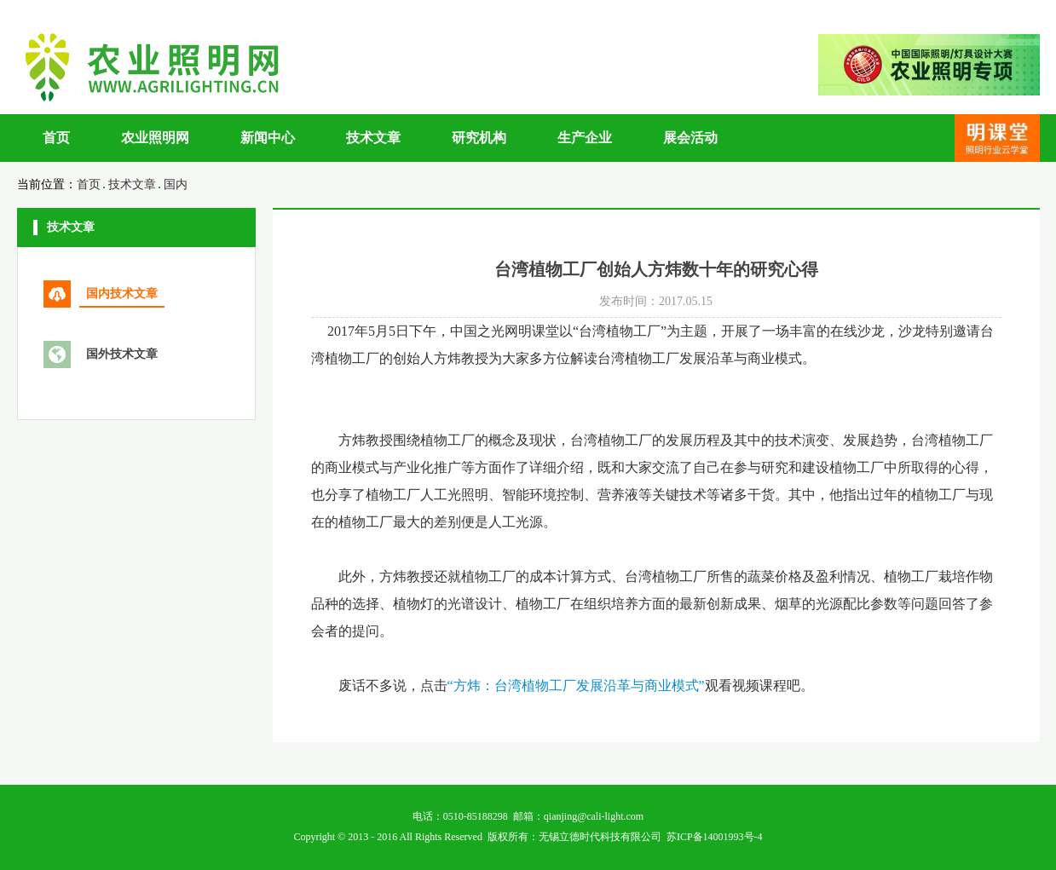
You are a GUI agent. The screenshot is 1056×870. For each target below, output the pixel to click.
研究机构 (479, 137)
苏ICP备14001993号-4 (714, 837)
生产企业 (584, 137)
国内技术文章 (122, 293)
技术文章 (373, 137)
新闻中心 (267, 137)
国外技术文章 (122, 354)
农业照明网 (155, 137)
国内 (176, 184)
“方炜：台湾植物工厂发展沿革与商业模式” (576, 685)
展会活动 (690, 137)
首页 (56, 137)
